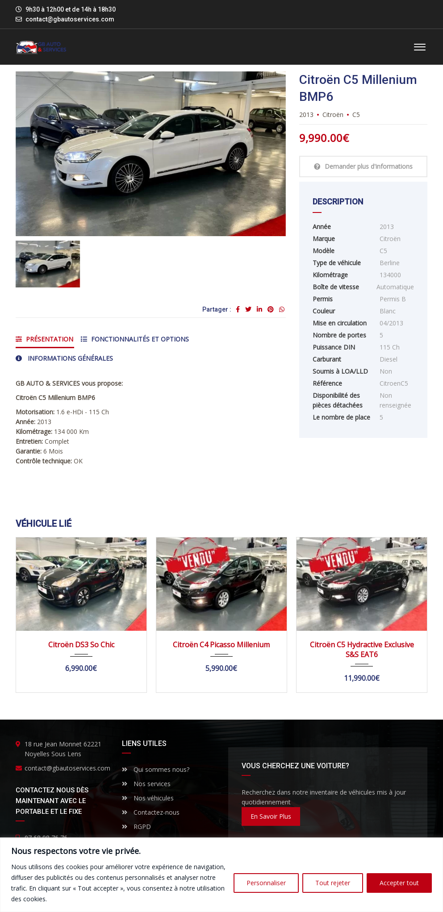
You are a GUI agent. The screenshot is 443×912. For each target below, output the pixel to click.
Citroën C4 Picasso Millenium (221, 645)
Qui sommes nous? (155, 769)
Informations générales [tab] (64, 358)
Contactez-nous (151, 812)
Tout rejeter (332, 883)
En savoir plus (271, 816)
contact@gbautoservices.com (69, 19)
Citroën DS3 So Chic (81, 645)
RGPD (136, 826)
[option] (151, 153)
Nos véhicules (148, 798)
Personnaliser (266, 883)
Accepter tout (399, 883)
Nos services (146, 783)
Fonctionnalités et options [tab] (135, 339)
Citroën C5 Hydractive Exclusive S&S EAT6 (362, 649)
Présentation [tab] (44, 339)
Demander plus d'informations (363, 166)
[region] (221, 874)
